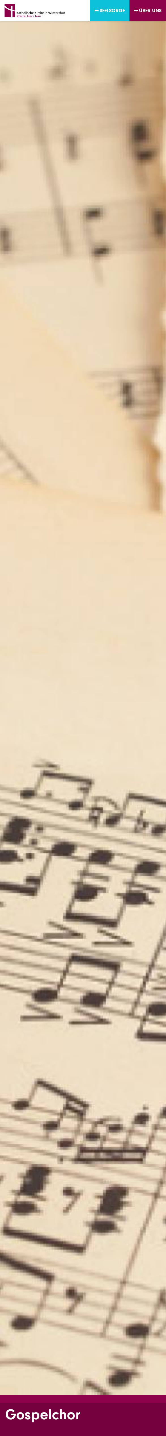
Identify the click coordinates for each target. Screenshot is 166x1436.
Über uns (147, 11)
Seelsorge (110, 11)
